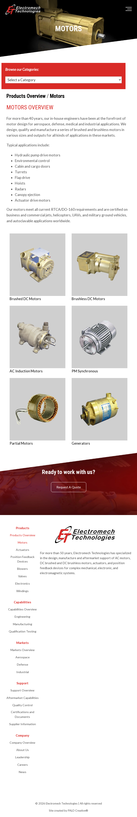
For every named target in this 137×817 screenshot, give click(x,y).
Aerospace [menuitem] (22, 657)
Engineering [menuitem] (22, 616)
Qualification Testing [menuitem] (22, 631)
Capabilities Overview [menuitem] (22, 609)
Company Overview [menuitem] (22, 742)
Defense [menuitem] (22, 664)
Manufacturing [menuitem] (22, 624)
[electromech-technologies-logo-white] (23, 9)
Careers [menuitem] (22, 764)
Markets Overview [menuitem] (22, 650)
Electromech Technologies (61, 803)
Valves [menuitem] (22, 576)
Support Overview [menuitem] (22, 690)
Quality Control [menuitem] (22, 705)
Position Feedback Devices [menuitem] (22, 559)
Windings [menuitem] (22, 591)
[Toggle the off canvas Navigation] (128, 9)
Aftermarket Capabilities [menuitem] (22, 698)
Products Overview (26, 96)
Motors (57, 96)
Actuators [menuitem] (22, 549)
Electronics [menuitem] (22, 583)
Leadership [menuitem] (22, 757)
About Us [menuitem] (22, 750)
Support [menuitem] (22, 683)
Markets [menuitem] (22, 643)
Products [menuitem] (22, 528)
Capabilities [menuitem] (22, 602)
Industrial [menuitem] (22, 672)
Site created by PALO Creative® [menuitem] (68, 810)
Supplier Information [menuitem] (22, 724)
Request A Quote (68, 487)
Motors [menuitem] (22, 542)
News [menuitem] (22, 772)
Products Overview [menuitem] (22, 535)
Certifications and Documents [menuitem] (22, 714)
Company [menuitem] (22, 735)
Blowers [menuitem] (22, 568)
